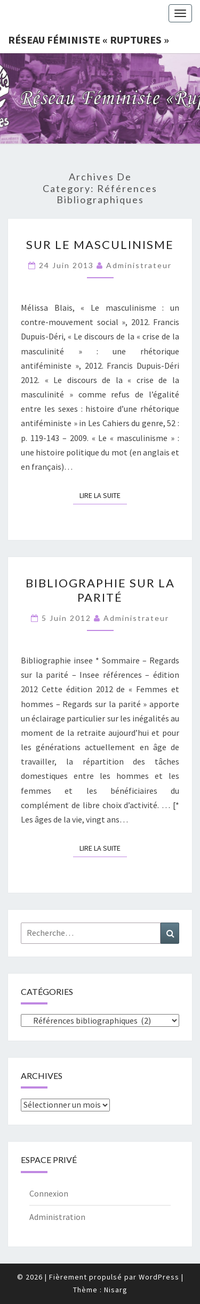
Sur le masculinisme (100, 244)
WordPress (159, 1277)
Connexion (48, 1193)
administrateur (139, 265)
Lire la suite (103, 494)
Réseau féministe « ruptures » (88, 39)
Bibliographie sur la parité (100, 590)
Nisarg (115, 1289)
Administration (57, 1216)
